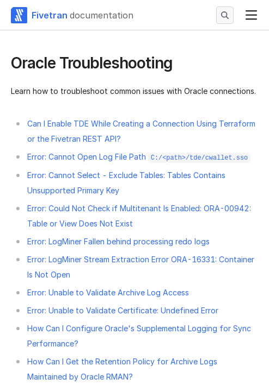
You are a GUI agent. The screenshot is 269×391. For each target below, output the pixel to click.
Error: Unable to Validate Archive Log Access (108, 292)
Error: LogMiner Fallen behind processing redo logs (118, 241)
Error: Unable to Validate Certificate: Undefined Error (122, 310)
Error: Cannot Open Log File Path (138, 156)
